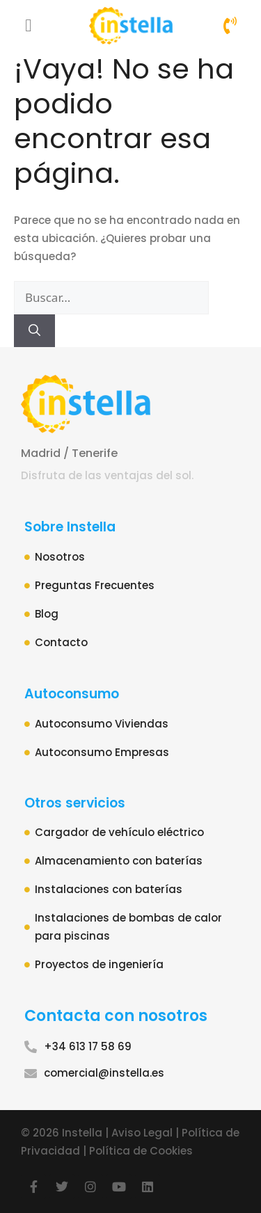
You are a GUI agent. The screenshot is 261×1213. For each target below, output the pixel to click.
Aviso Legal (142, 1132)
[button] (28, 26)
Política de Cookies (141, 1150)
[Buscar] (34, 331)
